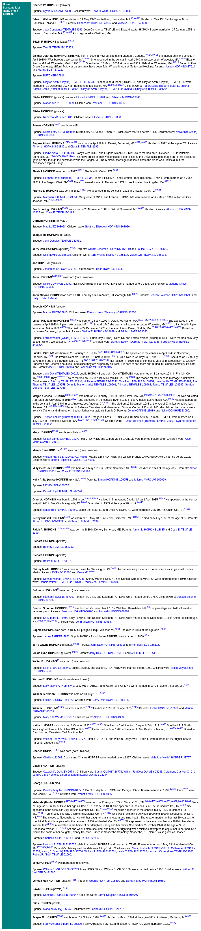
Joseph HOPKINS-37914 (180, 66)
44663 (181, 801)
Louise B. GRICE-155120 (152, 249)
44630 (158, 319)
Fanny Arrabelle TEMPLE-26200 (62, 923)
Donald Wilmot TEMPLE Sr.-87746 (64, 578)
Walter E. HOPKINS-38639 (98, 331)
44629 (151, 319)
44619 (74, 142)
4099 (137, 142)
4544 (117, 629)
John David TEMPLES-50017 (60, 373)
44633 (178, 327)
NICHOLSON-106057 (56, 485)
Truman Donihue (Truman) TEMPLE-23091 (149, 420)
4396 (58, 156)
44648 (88, 498)
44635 (107, 352)
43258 (82, 62)
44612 (69, 32)
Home (6, 4)
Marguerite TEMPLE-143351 (60, 197)
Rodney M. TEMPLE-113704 (101, 582)
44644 (87, 420)
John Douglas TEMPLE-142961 (62, 240)
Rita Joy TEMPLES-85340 (66, 381)
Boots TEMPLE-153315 (57, 561)
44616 (176, 62)
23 (132, 18)
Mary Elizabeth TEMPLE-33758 (151, 848)
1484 (56, 750)
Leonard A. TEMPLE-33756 (59, 844)
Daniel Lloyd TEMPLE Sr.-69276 (62, 491)
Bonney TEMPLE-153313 (58, 546)
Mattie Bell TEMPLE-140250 (60, 509)
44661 (167, 801)
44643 (62, 406)
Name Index (10, 10)
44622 (81, 170)
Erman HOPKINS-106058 (113, 479)
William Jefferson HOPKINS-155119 (109, 249)
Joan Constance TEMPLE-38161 (62, 29)
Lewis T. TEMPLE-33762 (132, 851)
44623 (83, 189)
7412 (113, 568)
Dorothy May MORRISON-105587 (63, 790)
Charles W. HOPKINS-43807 (94, 23)
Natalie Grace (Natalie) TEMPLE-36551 (56, 89)
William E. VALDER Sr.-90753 (61, 869)
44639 (132, 377)
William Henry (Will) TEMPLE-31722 (64, 738)
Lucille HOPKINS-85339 (109, 269)
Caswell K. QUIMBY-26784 (59, 771)
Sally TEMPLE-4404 (44, 298)
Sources (8, 13)
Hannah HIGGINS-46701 (58, 596)
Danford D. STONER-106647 (60, 894)
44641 (165, 395)
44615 (155, 55)
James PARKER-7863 (56, 636)
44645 (94, 420)
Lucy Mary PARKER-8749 (58, 685)
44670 (173, 923)
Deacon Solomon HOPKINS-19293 (170, 295)
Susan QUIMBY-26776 (108, 771)
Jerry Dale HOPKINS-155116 (108, 644)
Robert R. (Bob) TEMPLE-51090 (51, 854)
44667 (54, 862)
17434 (67, 142)
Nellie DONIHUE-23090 (57, 283)
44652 (54, 620)
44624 (59, 200)
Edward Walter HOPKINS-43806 (111, 11)
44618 (57, 124)
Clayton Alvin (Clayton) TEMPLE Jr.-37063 (106, 89)
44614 (148, 55)
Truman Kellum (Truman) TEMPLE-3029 (67, 417)
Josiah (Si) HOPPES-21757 (107, 909)
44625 (141, 208)
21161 (64, 449)
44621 (71, 156)
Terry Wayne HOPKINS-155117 (109, 254)
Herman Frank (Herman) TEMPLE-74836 (67, 178)
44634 (89, 341)
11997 (55, 431)
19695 (70, 607)
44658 (68, 801)
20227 (59, 276)
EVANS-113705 (61, 572)
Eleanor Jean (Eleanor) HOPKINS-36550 (111, 312)
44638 (47, 377)
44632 (171, 327)
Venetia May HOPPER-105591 (96, 794)
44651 (136, 517)
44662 (174, 801)
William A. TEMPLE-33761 (100, 851)
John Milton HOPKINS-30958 (93, 621)
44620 (144, 142)
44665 (49, 824)
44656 (180, 728)
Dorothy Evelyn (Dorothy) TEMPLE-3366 (135, 341)
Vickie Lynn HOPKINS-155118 (148, 254)
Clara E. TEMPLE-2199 (84, 146)
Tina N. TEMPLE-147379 (58, 47)
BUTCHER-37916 (54, 75)
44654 (100, 724)
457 (39, 847)
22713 (144, 319)
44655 (88, 728)
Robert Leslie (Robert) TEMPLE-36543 (166, 85)
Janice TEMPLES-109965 (168, 384)
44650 (187, 509)
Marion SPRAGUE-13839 (58, 103)
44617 (120, 85)
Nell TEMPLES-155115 (57, 254)
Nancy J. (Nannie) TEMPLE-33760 (62, 851)
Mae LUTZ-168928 (54, 226)
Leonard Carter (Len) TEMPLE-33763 (171, 851)
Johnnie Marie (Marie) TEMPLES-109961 (91, 384)
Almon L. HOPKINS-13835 (48, 146)
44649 (95, 498)
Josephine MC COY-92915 (59, 269)
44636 (113, 352)
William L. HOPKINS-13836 (109, 103)
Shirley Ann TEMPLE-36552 (150, 89)
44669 (103, 916)
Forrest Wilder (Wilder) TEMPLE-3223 (66, 338)
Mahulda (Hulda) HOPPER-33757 (170, 757)
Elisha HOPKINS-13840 (90, 97)
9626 (86, 360)
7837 (115, 170)
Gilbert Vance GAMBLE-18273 (61, 438)
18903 (68, 395)
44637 (120, 352)
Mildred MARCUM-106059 (59, 132)
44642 (172, 395)
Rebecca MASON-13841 (125, 97)
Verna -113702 (86, 572)
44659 (75, 801)
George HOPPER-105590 (104, 880)
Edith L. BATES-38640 (134, 331)
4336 (84, 431)
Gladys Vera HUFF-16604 (58, 153)
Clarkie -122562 (52, 757)
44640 (158, 395)
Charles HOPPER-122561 (58, 838)
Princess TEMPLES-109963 (134, 384)
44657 (173, 789)
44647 (134, 467)
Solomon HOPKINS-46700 (77, 611)
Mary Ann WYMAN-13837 (58, 717)
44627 (135, 294)
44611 (137, 18)
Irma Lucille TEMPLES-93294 (173, 381)
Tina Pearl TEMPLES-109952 (136, 381)
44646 (101, 420)
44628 (73, 319)
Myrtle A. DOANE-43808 (57, 11)
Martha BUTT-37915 (50, 69)
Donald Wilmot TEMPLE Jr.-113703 (61, 582)
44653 (93, 724)
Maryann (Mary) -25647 (57, 909)
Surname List (11, 7)
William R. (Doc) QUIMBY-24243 (142, 771)
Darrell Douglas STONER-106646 (117, 894)
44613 (71, 40)
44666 (63, 828)
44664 (188, 801)
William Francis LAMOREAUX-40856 (65, 456)
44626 (73, 248)
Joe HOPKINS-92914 (61, 367)
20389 (60, 916)
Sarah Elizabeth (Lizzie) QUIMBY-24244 (84, 774)
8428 (100, 352)
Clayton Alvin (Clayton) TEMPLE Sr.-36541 (68, 82)
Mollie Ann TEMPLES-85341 (100, 381)
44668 (66, 888)
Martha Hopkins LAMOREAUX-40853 (73, 459)
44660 (82, 801)
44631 (165, 319)
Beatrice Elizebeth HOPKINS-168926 (107, 226)
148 (54, 276)
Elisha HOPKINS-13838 (106, 117)
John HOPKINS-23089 (141, 410)
